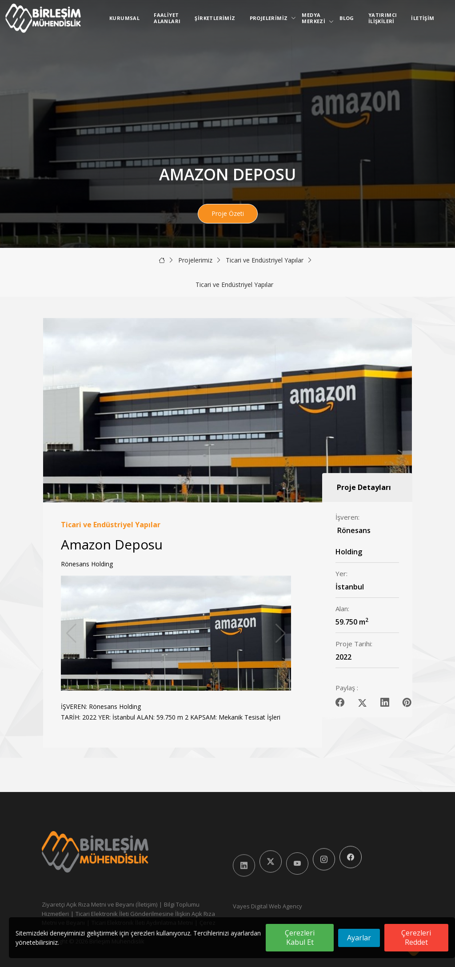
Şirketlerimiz (215, 18)
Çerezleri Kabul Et (300, 937)
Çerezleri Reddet (416, 937)
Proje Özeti (228, 213)
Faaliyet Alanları (167, 18)
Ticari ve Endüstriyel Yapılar (264, 260)
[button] (281, 633)
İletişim (422, 18)
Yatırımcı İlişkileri (382, 18)
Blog (346, 18)
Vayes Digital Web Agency (267, 906)
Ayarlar (359, 938)
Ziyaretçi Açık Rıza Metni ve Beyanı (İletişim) (99, 904)
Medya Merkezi (315, 18)
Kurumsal (124, 18)
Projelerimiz (270, 18)
